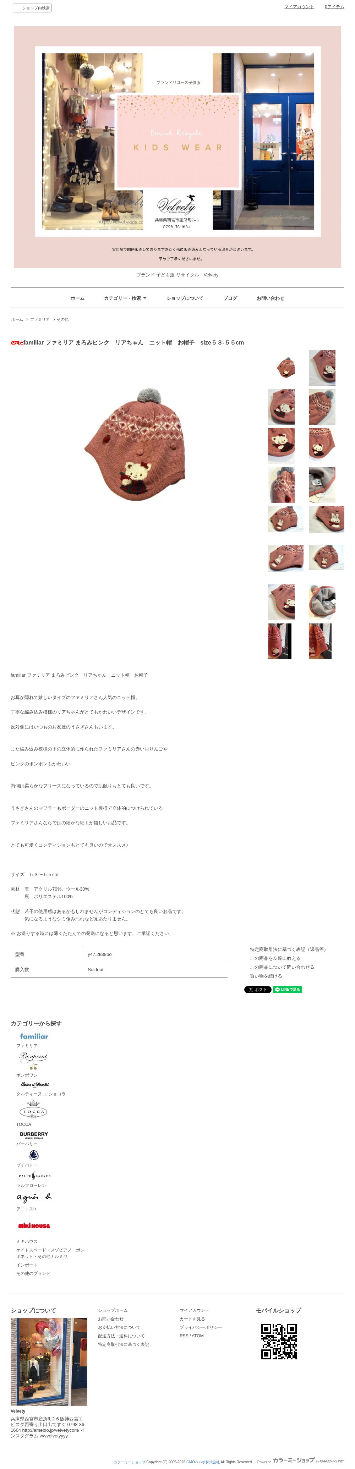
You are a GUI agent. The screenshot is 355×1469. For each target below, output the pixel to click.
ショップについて (184, 298)
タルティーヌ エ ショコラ (41, 1088)
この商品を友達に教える (275, 958)
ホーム (77, 298)
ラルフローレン (34, 1179)
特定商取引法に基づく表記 (123, 1344)
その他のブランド (33, 1273)
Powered (300, 1462)
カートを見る (192, 1318)
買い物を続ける (266, 976)
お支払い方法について (119, 1327)
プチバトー (34, 1158)
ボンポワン (34, 1064)
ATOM (198, 1335)
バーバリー (34, 1138)
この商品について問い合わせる (282, 967)
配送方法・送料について (121, 1335)
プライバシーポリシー (201, 1327)
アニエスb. (34, 1201)
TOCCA (34, 1113)
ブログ (230, 298)
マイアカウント (299, 6)
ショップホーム (113, 1310)
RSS (184, 1335)
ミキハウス (34, 1229)
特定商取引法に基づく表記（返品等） (289, 949)
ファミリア (40, 319)
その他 (63, 319)
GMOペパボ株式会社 (203, 1462)
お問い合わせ (270, 298)
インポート (27, 1264)
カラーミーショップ (130, 1462)
